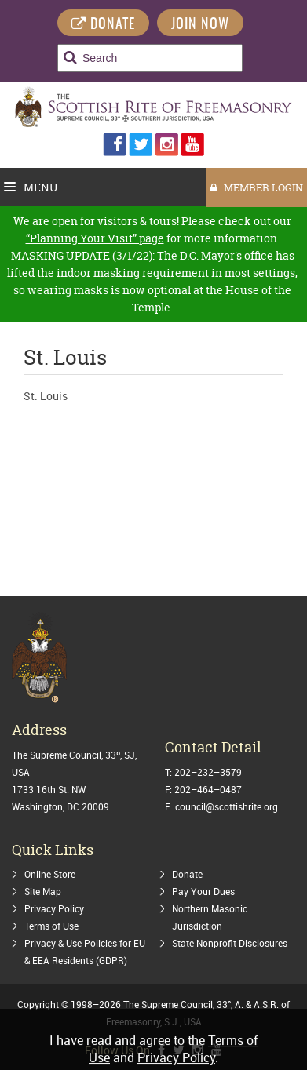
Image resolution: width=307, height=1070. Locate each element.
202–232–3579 (208, 772)
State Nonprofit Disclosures (229, 943)
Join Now (200, 25)
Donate (187, 874)
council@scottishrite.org (226, 806)
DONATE (103, 24)
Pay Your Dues (203, 891)
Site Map (42, 891)
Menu (31, 187)
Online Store (49, 874)
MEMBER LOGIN (256, 187)
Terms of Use (51, 925)
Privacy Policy (54, 908)
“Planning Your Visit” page (95, 238)
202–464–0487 (208, 789)
